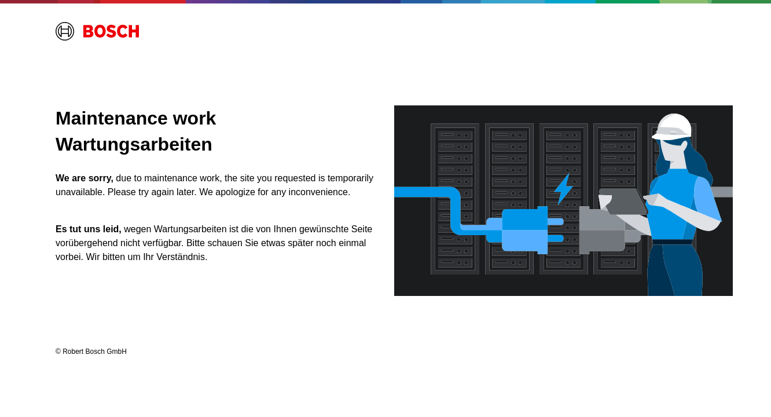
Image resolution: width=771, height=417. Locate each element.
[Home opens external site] (97, 31)
